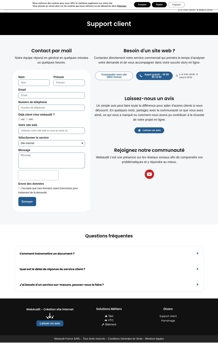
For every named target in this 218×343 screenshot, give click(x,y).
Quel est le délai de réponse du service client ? (52, 270)
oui (22, 119)
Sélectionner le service (33, 138)
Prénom (59, 77)
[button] (109, 253)
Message (24, 150)
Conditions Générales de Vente (125, 339)
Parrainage (168, 321)
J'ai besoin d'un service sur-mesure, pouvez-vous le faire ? (62, 285)
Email (22, 90)
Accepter (140, 4)
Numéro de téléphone (32, 102)
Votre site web (27, 125)
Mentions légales (154, 339)
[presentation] (38, 176)
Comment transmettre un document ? (47, 254)
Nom (21, 77)
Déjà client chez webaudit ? (36, 115)
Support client (168, 317)
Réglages (119, 6)
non (31, 119)
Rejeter (159, 4)
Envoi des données (31, 184)
